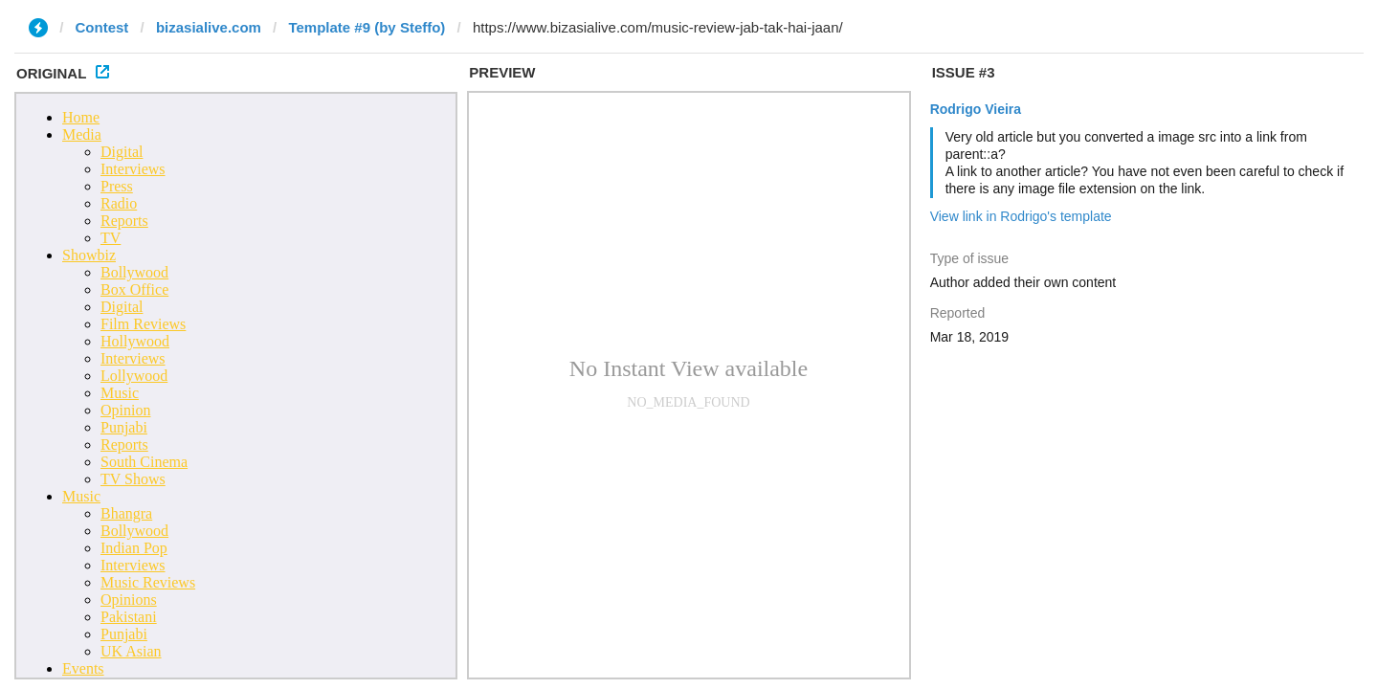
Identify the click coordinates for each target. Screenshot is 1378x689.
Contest (102, 27)
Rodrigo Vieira (975, 109)
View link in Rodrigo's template (1021, 216)
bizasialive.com (208, 27)
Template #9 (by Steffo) (366, 27)
